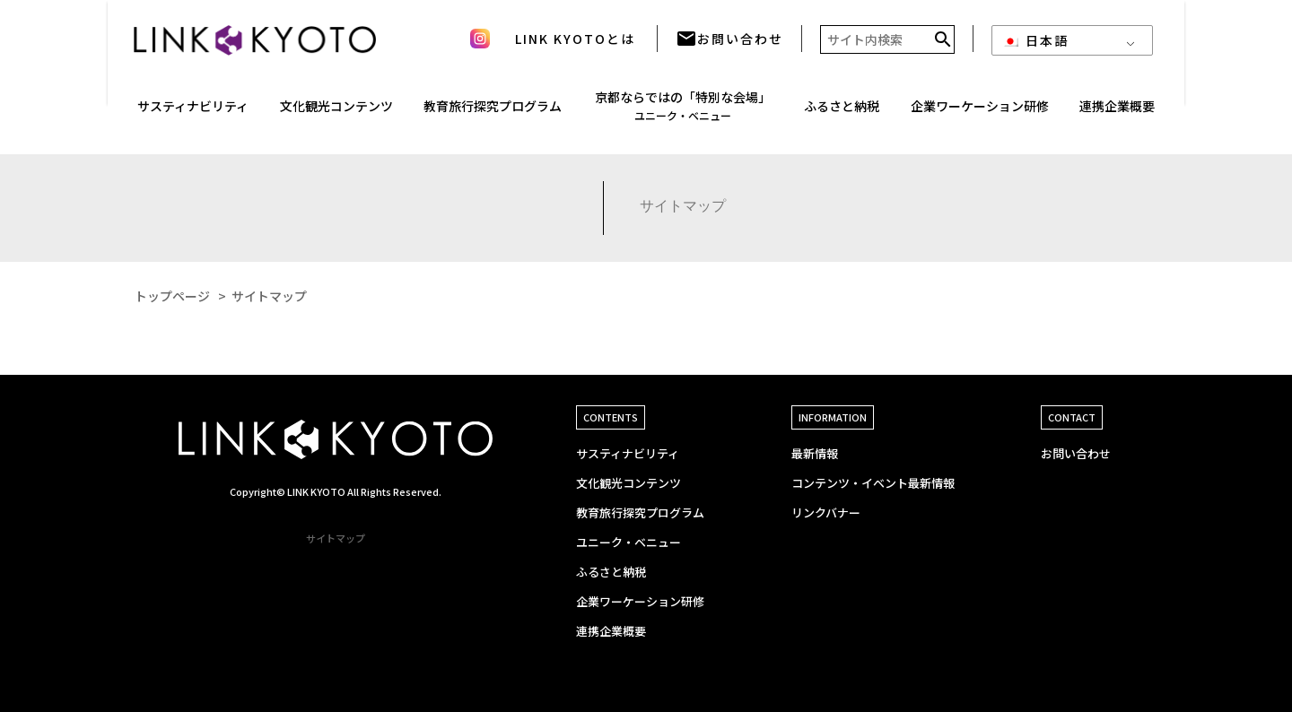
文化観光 (336, 112)
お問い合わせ (729, 45)
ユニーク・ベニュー (628, 542)
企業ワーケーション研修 (640, 601)
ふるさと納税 (841, 112)
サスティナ (193, 112)
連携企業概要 (611, 630)
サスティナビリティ (627, 453)
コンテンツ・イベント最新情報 (873, 482)
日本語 (1035, 47)
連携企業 (1117, 112)
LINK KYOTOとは (575, 45)
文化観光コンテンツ (628, 482)
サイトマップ (335, 538)
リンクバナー (825, 512)
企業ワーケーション (980, 112)
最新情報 (814, 453)
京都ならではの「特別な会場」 (683, 111)
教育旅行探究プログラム (492, 112)
